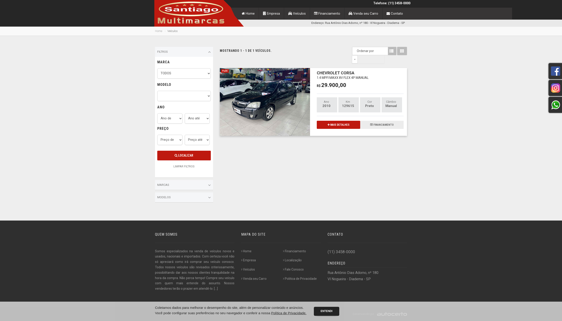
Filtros (184, 52)
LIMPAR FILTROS (184, 166)
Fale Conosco (293, 269)
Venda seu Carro (363, 13)
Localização (292, 260)
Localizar (184, 155)
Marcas (184, 185)
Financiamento (327, 13)
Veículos (297, 13)
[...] (216, 288)
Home (248, 13)
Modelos (184, 198)
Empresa (271, 13)
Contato (395, 13)
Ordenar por (355, 51)
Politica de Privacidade (300, 278)
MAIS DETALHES (338, 116)
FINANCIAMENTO (382, 116)
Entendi (327, 311)
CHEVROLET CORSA (343, 66)
